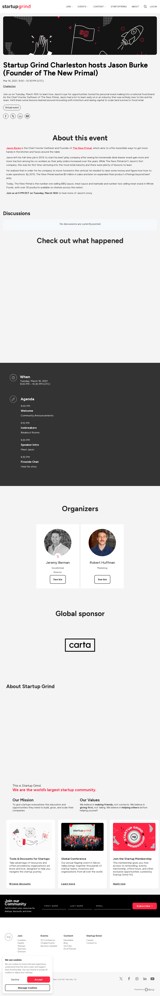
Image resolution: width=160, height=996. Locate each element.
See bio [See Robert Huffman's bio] (102, 579)
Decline (15, 979)
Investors (22, 940)
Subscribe (143, 906)
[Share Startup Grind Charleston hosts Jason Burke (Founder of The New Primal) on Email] (27, 116)
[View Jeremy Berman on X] (57, 556)
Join (68, 6)
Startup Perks (119, 6)
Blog (66, 943)
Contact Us (91, 943)
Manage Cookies (27, 987)
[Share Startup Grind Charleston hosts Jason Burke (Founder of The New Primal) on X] (12, 116)
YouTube (68, 946)
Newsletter (68, 940)
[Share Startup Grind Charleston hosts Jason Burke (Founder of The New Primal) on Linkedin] (20, 116)
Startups (21, 946)
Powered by (144, 989)
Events (82, 6)
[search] (145, 6)
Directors (22, 951)
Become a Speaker (49, 946)
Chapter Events (48, 943)
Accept (39, 979)
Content (98, 6)
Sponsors (22, 949)
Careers (89, 940)
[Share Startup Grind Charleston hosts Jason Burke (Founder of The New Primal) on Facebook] (5, 116)
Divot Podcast (70, 949)
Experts (21, 943)
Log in (153, 6)
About (135, 6)
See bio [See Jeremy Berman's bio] (57, 579)
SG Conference (48, 940)
